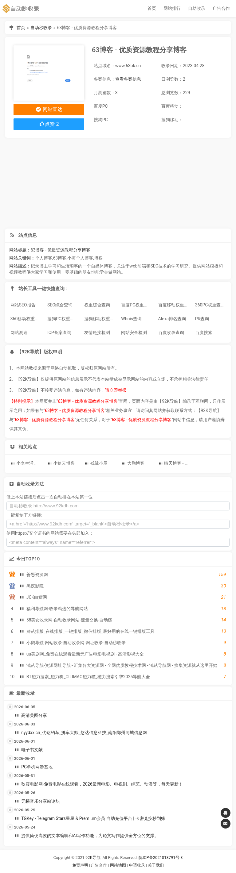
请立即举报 (116, 390)
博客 (98, 258)
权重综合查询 (97, 304)
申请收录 (137, 865)
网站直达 (48, 109)
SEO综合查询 (60, 304)
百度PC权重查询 (136, 304)
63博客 (59, 258)
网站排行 (172, 8)
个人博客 (43, 258)
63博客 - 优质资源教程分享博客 (61, 250)
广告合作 (221, 8)
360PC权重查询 (210, 304)
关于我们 (156, 865)
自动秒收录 (41, 27)
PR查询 (202, 318)
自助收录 (196, 8)
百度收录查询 (171, 332)
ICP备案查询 (59, 332)
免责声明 (80, 865)
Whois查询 (131, 318)
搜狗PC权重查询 (63, 318)
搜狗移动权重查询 (100, 318)
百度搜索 (203, 332)
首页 (152, 8)
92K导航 (92, 857)
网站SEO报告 (23, 304)
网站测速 (19, 332)
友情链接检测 (97, 332)
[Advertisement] (118, 183)
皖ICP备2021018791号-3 (161, 857)
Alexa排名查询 (172, 318)
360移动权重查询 (26, 318)
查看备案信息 (128, 79)
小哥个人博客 (80, 258)
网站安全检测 (134, 332)
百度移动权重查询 (174, 304)
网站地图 (118, 865)
